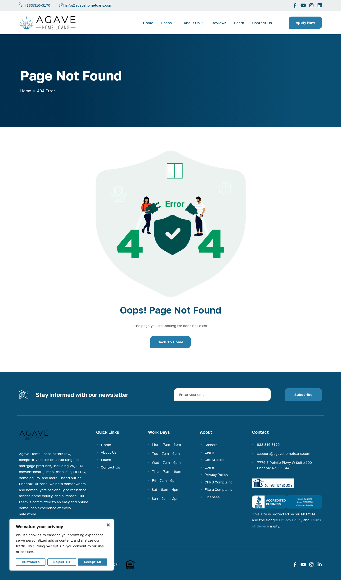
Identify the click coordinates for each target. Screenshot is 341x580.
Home (148, 23)
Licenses (212, 497)
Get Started (214, 459)
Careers (211, 445)
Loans (169, 23)
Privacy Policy (216, 474)
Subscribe (303, 394)
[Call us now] (21, 4)
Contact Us (262, 23)
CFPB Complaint (218, 482)
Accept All (92, 562)
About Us (194, 23)
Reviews (219, 23)
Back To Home (170, 342)
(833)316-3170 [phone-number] (37, 5)
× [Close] (108, 525)
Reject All (61, 562)
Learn (239, 23)
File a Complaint (218, 489)
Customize (31, 562)
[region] (61, 545)
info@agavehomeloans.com (88, 5)
